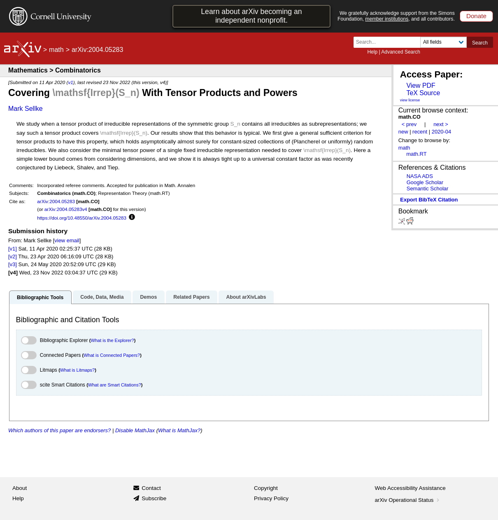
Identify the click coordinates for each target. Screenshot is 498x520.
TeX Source (423, 92)
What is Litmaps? (77, 370)
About (19, 488)
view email (66, 240)
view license (410, 100)
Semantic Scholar (428, 188)
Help (372, 52)
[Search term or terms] (389, 42)
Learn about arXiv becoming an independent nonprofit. (251, 15)
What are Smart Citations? (114, 384)
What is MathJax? (179, 430)
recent (419, 132)
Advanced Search (400, 52)
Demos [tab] (148, 297)
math (56, 49)
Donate (476, 15)
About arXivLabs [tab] (246, 297)
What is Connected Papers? (112, 355)
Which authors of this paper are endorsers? (59, 430)
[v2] (12, 256)
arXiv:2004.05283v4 (65, 209)
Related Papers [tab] (191, 297)
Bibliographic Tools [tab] (40, 297)
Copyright (266, 488)
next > (440, 124)
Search (480, 43)
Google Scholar (425, 182)
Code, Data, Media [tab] (101, 297)
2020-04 (441, 132)
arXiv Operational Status (408, 500)
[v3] (12, 264)
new (403, 132)
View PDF (420, 85)
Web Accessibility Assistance (410, 488)
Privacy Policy (271, 498)
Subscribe (154, 498)
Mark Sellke (25, 108)
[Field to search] (443, 42)
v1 (70, 82)
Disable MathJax (135, 430)
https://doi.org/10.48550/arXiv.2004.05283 (81, 217)
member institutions (386, 19)
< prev (409, 124)
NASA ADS (420, 176)
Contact (151, 488)
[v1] (12, 249)
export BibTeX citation (429, 200)
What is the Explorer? (112, 340)
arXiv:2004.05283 (56, 201)
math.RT (416, 154)
